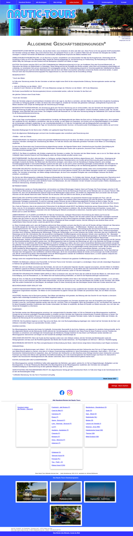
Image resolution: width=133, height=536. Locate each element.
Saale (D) (89, 410)
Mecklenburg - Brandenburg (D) (96, 407)
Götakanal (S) (56, 452)
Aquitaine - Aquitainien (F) (60, 430)
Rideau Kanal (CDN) (58, 465)
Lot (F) (54, 427)
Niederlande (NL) (91, 417)
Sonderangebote (107, 2)
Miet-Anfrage (57, 2)
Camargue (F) (56, 414)
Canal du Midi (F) (57, 410)
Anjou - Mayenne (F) (58, 440)
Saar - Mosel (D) (91, 414)
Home (8, 2)
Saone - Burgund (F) (58, 420)
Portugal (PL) (56, 459)
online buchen (74, 2)
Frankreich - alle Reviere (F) (61, 407)
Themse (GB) (90, 433)
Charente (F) (56, 433)
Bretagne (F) (56, 436)
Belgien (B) (89, 420)
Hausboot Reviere (25, 2)
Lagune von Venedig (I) (93, 423)
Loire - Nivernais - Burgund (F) (62, 423)
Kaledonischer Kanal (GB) (94, 430)
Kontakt (123, 2)
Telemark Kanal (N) (58, 455)
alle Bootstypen (41, 2)
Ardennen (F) (56, 443)
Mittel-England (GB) (92, 436)
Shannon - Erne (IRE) (93, 427)
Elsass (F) (55, 417)
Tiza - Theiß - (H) (57, 462)
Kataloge (91, 2)
